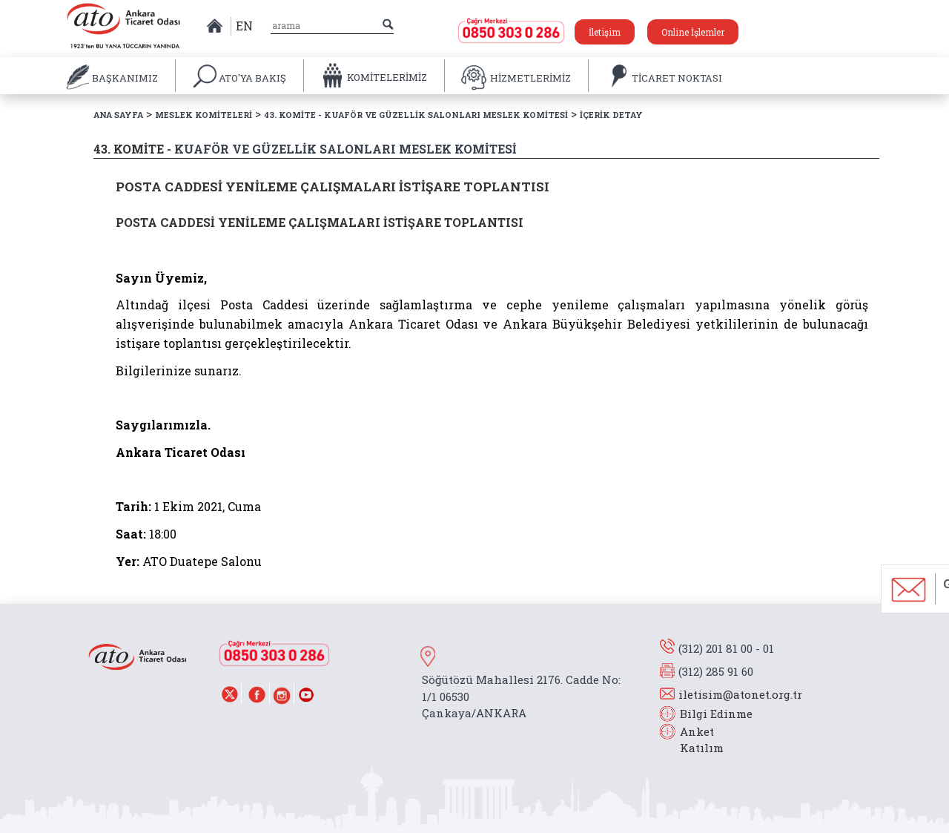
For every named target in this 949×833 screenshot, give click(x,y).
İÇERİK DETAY (611, 114)
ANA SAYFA (118, 114)
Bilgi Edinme (716, 713)
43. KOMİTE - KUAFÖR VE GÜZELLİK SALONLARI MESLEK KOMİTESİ (416, 114)
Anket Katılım (695, 740)
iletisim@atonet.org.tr (740, 694)
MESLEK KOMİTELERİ (203, 114)
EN (244, 25)
